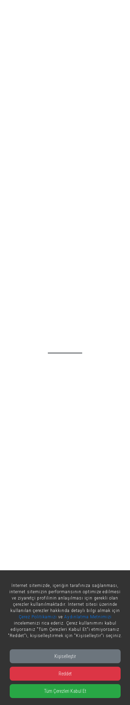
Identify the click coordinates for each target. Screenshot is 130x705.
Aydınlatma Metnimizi (88, 616)
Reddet (65, 673)
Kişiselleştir (65, 656)
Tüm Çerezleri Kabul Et (65, 691)
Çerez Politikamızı (38, 616)
